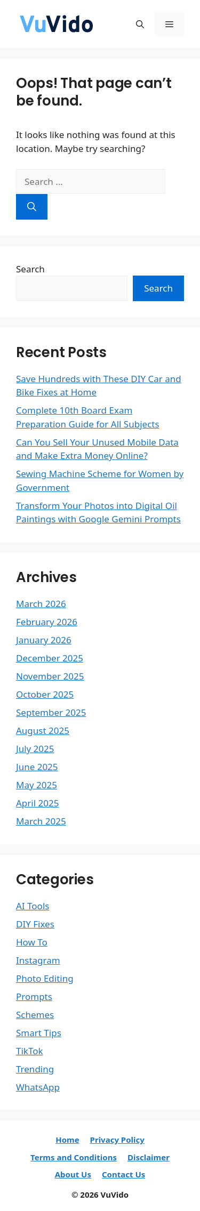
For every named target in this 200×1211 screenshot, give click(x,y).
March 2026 (41, 604)
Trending (35, 1069)
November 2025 (50, 676)
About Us (73, 1174)
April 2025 (37, 803)
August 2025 (42, 730)
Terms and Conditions (73, 1157)
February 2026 (46, 622)
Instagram (38, 960)
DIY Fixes (35, 924)
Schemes (35, 1014)
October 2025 (45, 694)
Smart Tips (38, 1033)
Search (30, 269)
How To (31, 942)
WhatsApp (38, 1087)
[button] (140, 24)
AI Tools (32, 906)
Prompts (34, 996)
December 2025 (49, 658)
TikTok (29, 1051)
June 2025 (37, 767)
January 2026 (43, 640)
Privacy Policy (117, 1139)
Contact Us (123, 1174)
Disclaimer (148, 1157)
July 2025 (35, 748)
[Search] (31, 207)
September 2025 (51, 712)
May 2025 (36, 785)
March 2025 (41, 821)
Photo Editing (45, 978)
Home (67, 1139)
